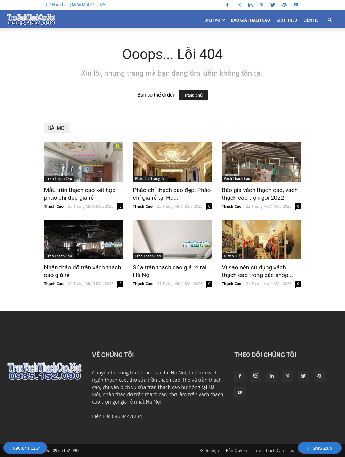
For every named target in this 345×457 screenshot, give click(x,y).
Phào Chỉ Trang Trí (150, 178)
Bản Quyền (236, 451)
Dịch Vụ (214, 20)
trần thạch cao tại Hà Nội (158, 372)
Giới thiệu (287, 20)
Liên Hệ (311, 20)
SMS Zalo (319, 448)
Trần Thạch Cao (59, 178)
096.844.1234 (25, 448)
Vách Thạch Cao (237, 178)
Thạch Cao (54, 206)
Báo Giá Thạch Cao (250, 20)
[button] (329, 20)
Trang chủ (193, 95)
